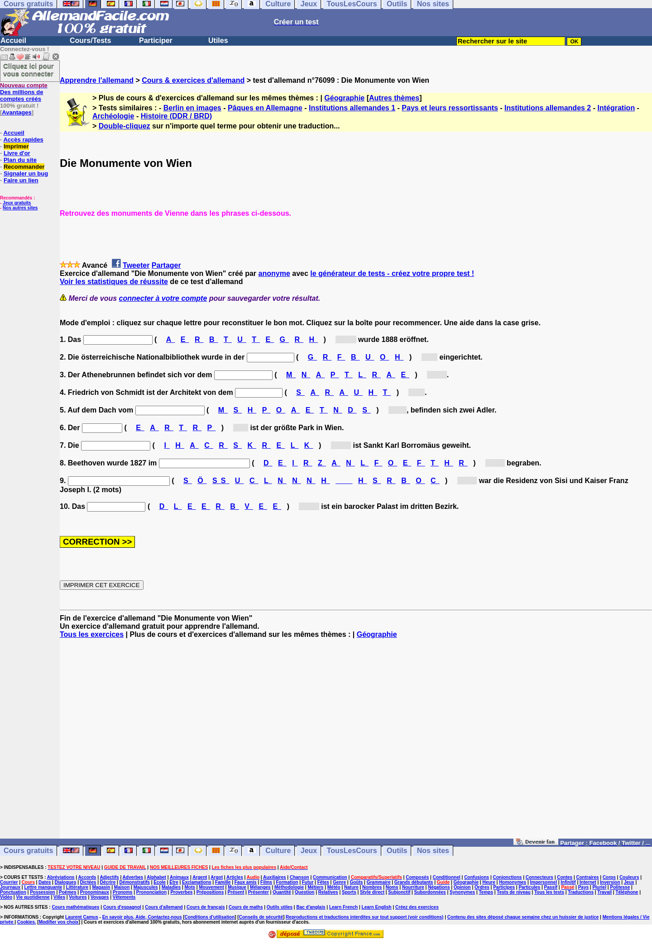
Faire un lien (21, 180)
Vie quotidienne (32, 897)
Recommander (24, 166)
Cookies (26, 922)
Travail (604, 892)
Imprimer (16, 146)
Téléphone (626, 892)
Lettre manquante (43, 887)
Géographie (344, 98)
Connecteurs (539, 877)
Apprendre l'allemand (97, 80)
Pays (583, 887)
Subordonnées (430, 892)
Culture (278, 850)
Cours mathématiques (75, 907)
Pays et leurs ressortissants (450, 108)
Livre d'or (17, 153)
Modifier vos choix (59, 922)
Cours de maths (246, 907)
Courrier (9, 882)
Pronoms (122, 892)
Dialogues (66, 882)
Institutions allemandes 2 (547, 108)
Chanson (299, 877)
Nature (351, 887)
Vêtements (124, 897)
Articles (234, 877)
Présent (236, 892)
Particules (529, 887)
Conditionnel (446, 877)
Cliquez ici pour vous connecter (28, 69)
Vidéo (6, 897)
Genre (339, 882)
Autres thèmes (394, 98)
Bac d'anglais (310, 907)
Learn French (343, 907)
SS (220, 480)
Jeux (309, 850)
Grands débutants (413, 882)
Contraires (587, 877)
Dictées (88, 882)
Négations (439, 887)
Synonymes (462, 892)
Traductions (581, 892)
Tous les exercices (92, 634)
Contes (564, 877)
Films (266, 882)
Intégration (616, 108)
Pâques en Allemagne (265, 108)
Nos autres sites (20, 207)
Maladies (171, 887)
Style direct (372, 892)
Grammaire (379, 882)
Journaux (10, 887)
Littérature (77, 887)
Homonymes (512, 882)
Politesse (620, 887)
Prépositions (210, 892)
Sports (349, 892)
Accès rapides (23, 139)
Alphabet (156, 877)
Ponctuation (13, 892)
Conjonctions (507, 877)
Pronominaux (94, 892)
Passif (550, 887)
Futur (308, 882)
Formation (287, 882)
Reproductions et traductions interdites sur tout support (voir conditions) (364, 917)
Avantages (16, 112)
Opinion (462, 887)
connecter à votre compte (163, 298)
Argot (217, 877)
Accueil (13, 40)
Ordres (482, 887)
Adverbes (133, 877)
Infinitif (568, 882)
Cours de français (206, 907)
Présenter (258, 892)
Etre (173, 882)
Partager (166, 265)
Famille (222, 882)
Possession (42, 892)
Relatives (328, 892)
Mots (190, 887)
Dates (44, 882)
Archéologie (113, 116)
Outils (397, 850)
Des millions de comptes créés (24, 92)
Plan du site (20, 160)
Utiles (218, 40)
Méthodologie (289, 887)
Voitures (77, 897)
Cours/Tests (90, 40)
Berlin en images (192, 108)
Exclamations (196, 882)
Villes (59, 897)
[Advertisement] (356, 742)
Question (304, 892)
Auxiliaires (274, 877)
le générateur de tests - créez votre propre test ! (392, 273)
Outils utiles (279, 907)
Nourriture (413, 887)
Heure (488, 882)
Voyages (100, 897)
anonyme (274, 273)
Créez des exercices (417, 907)
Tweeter (136, 265)
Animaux (179, 877)
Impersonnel (543, 882)
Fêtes (323, 882)
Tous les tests (549, 892)
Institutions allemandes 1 (352, 108)
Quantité (282, 892)
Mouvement (211, 887)
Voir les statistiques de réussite (114, 281)
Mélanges (260, 887)
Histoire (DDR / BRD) (176, 116)
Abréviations (61, 877)
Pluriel (599, 887)
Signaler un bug (26, 173)
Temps (486, 892)
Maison (121, 887)
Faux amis (246, 882)
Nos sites (433, 850)
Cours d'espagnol (122, 907)
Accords (87, 877)
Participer (156, 40)
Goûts (356, 882)
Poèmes (67, 892)
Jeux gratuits (17, 202)
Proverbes (181, 892)
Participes (504, 887)
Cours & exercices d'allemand (193, 80)
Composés (417, 877)
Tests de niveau (513, 892)
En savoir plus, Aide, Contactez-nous (142, 917)
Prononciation (151, 892)
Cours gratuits (28, 850)
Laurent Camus (81, 917)
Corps (609, 877)
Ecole (159, 882)
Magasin (101, 887)
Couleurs (629, 877)
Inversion (610, 882)
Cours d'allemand (164, 907)
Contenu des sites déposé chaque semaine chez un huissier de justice (523, 917)
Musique (237, 887)
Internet (588, 882)
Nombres (372, 887)
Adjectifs (109, 877)
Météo (333, 887)
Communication (330, 877)
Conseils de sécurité (261, 917)
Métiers (315, 887)
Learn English (377, 907)
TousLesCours (352, 850)
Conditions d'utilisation (210, 917)
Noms (392, 887)
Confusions (476, 877)
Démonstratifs (135, 882)
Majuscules (146, 887)
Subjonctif (399, 892)
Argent (199, 877)
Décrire (107, 882)
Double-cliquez (124, 126)
